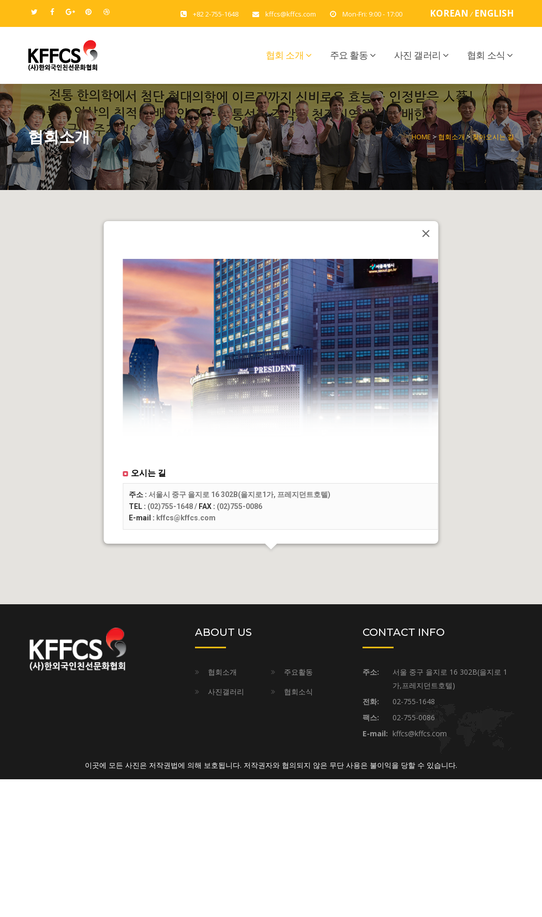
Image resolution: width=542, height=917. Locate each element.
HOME (421, 136)
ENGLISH (494, 13)
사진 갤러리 (417, 55)
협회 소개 (285, 55)
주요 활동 (349, 55)
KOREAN (449, 13)
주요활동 (298, 672)
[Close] (426, 233)
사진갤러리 (226, 691)
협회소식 (298, 691)
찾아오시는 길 (493, 136)
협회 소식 (486, 55)
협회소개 (451, 136)
